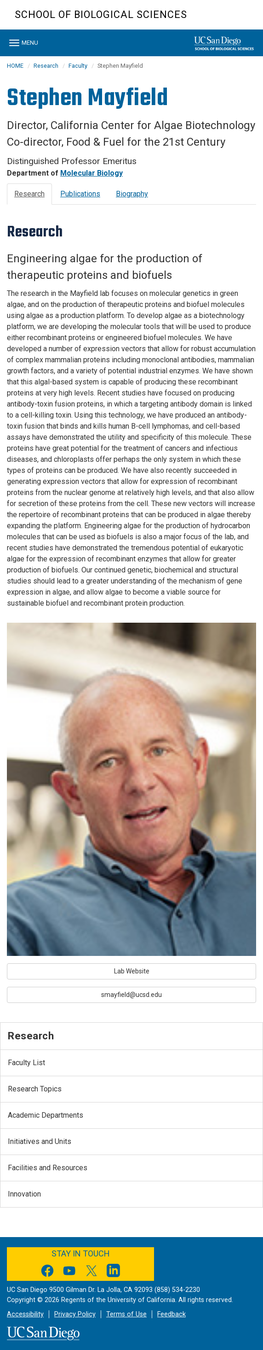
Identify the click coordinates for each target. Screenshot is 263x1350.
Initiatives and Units (39, 1141)
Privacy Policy (75, 1314)
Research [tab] (29, 193)
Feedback (171, 1314)
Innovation (24, 1194)
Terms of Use (126, 1314)
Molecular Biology (91, 173)
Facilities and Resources (47, 1167)
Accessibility (25, 1314)
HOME (15, 65)
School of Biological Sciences (101, 14)
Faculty (78, 65)
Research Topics (35, 1089)
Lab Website (131, 971)
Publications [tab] (80, 193)
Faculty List (26, 1062)
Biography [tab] (132, 193)
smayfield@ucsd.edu (131, 994)
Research (46, 65)
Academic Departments (45, 1115)
